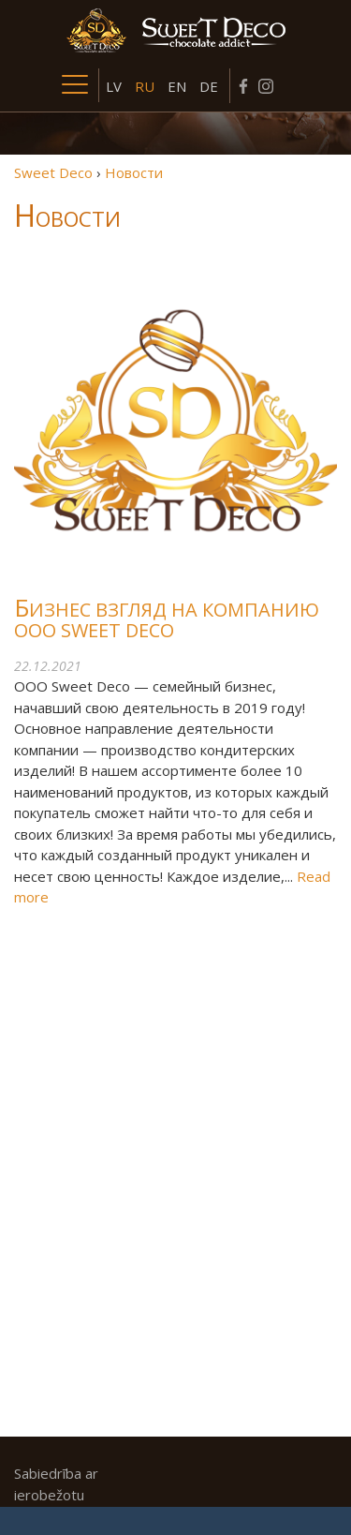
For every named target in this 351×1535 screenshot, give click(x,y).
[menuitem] (113, 85)
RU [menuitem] (144, 86)
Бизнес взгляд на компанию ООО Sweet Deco (166, 620)
